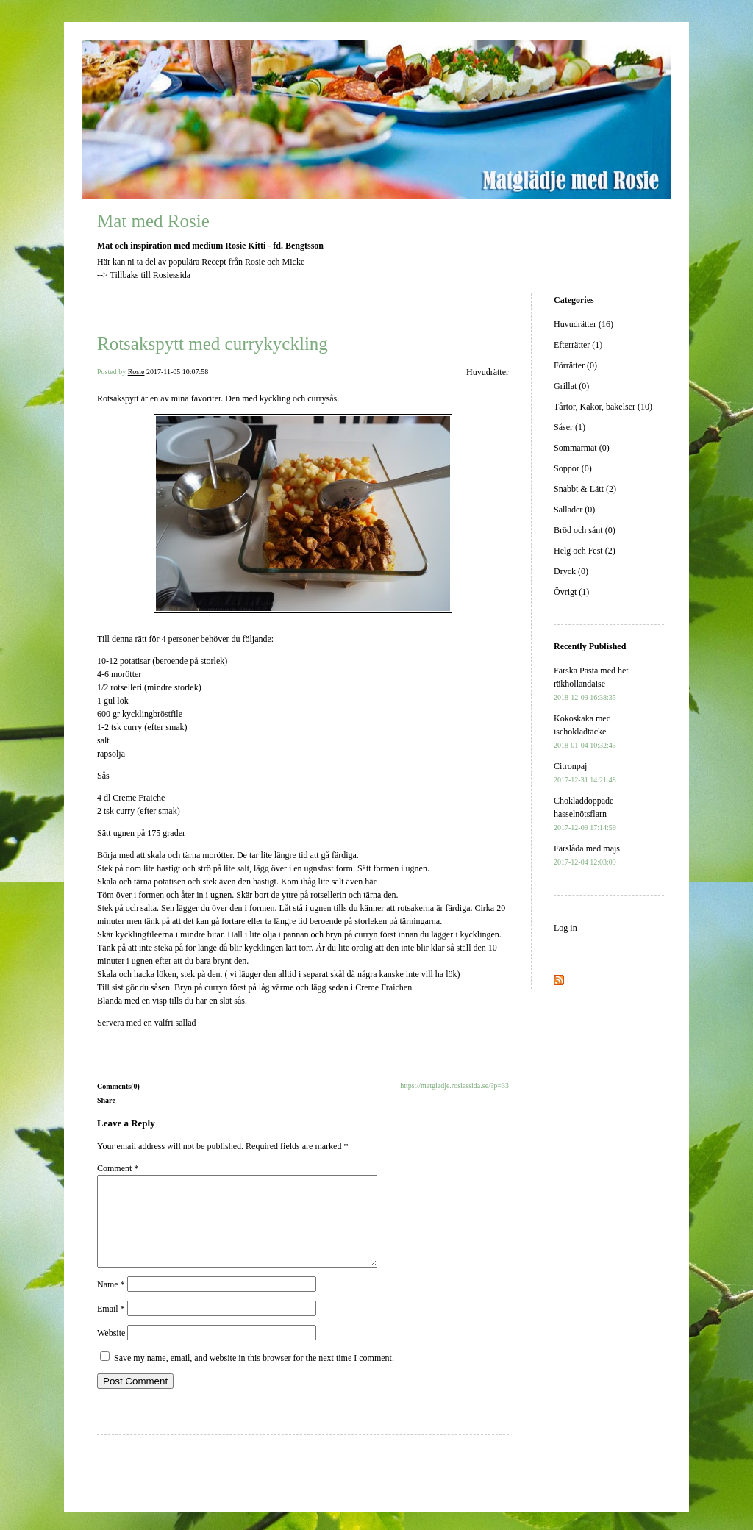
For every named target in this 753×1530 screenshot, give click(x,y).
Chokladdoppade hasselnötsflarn (585, 814)
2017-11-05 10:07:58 (177, 372)
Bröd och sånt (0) (584, 530)
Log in (565, 928)
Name (111, 1302)
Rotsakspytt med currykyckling (212, 344)
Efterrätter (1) (578, 345)
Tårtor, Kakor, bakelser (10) (603, 406)
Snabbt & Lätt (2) (585, 489)
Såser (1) (569, 427)
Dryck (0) (571, 571)
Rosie (136, 372)
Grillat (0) (571, 386)
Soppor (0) (573, 468)
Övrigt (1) (571, 592)
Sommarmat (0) (582, 448)
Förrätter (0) (575, 365)
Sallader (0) (574, 509)
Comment (117, 1168)
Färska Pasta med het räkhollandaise (591, 683)
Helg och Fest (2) (584, 551)
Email (111, 1326)
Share (106, 1100)
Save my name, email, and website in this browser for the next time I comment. (254, 1375)
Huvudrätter (487, 372)
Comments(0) (118, 1086)
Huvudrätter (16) (583, 324)
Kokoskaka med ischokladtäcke (585, 731)
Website (111, 1350)
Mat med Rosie (153, 221)
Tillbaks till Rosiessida (150, 275)
